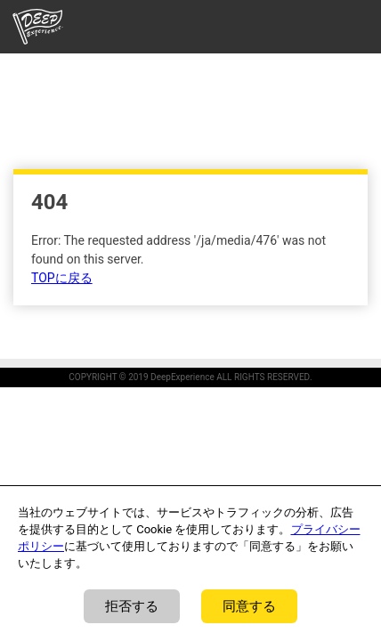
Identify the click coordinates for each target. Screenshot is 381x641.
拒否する (131, 606)
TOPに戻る (62, 278)
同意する (249, 606)
